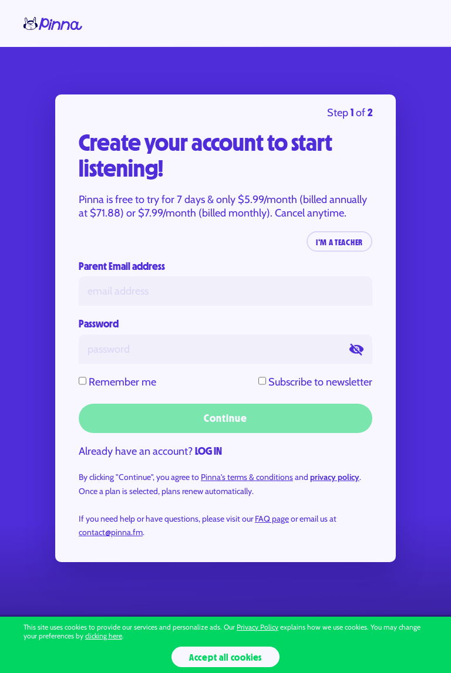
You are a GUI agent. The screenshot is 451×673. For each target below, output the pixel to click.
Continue (225, 418)
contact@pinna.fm (111, 532)
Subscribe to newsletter (320, 382)
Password (99, 324)
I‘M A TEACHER (339, 242)
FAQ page (272, 518)
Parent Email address (122, 266)
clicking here (103, 635)
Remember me (122, 382)
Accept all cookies (225, 657)
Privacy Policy (257, 627)
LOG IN (208, 451)
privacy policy (334, 477)
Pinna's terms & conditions (247, 477)
